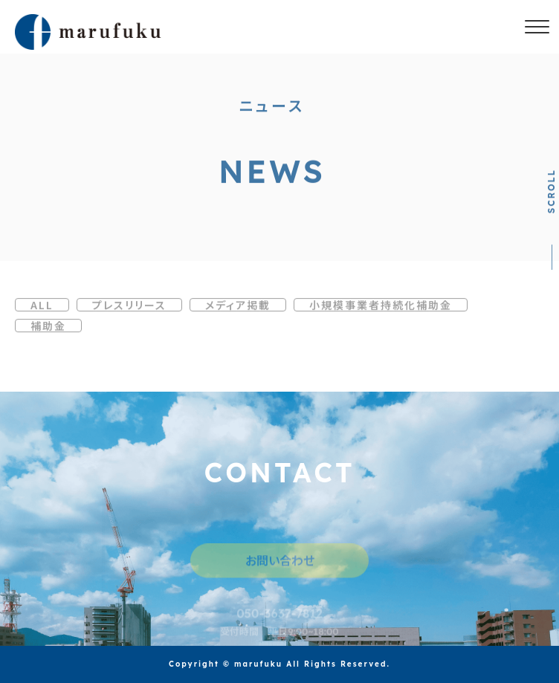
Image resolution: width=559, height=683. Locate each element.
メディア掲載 (238, 307)
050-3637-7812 (279, 617)
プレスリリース (129, 307)
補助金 (48, 327)
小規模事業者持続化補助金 (380, 307)
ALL (42, 307)
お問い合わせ (279, 564)
